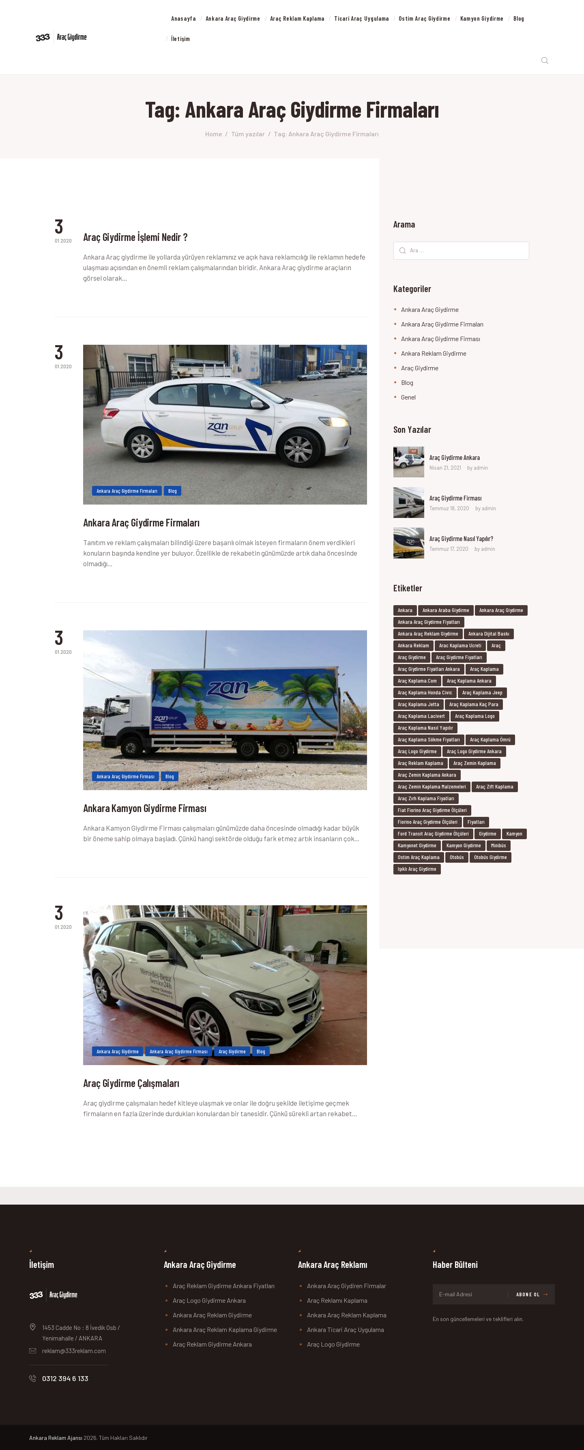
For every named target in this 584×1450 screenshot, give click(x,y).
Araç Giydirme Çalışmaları (145, 1099)
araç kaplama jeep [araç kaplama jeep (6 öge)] (482, 694)
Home (213, 136)
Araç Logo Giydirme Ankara (209, 1300)
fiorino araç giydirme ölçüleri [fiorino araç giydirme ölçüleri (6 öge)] (427, 823)
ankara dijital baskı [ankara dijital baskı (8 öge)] (488, 635)
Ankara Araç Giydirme (118, 1065)
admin (481, 470)
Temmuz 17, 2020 (448, 551)
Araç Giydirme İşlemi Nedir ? (152, 241)
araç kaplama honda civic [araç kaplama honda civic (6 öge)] (425, 694)
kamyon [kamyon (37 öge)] (514, 835)
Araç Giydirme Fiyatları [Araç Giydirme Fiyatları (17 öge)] (459, 658)
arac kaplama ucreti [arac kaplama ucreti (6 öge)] (460, 647)
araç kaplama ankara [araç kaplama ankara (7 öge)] (469, 682)
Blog (172, 497)
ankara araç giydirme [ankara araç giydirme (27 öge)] (501, 611)
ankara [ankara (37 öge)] (405, 611)
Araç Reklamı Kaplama (337, 1300)
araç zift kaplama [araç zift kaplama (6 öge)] (494, 788)
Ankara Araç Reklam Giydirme (212, 1315)
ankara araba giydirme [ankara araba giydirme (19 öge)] (446, 611)
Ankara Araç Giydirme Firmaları (127, 497)
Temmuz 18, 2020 (449, 510)
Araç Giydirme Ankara (458, 459)
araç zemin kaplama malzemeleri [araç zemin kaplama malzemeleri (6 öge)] (432, 788)
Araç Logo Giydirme (333, 1344)
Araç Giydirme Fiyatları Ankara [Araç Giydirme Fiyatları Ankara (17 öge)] (429, 670)
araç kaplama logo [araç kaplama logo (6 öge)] (475, 717)
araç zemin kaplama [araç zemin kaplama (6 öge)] (474, 764)
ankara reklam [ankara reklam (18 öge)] (413, 647)
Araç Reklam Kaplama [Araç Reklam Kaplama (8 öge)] (420, 764)
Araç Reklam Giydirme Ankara (212, 1344)
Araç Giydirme (232, 1065)
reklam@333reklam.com (74, 1350)
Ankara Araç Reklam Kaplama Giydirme (225, 1329)
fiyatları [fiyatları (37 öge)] (476, 823)
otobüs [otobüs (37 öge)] (457, 858)
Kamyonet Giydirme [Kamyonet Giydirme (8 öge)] (417, 847)
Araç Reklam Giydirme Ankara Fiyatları (224, 1285)
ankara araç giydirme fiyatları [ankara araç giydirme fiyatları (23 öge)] (429, 623)
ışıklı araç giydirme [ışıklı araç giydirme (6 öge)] (417, 870)
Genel (408, 399)
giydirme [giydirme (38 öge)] (487, 835)
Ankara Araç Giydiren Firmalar (346, 1285)
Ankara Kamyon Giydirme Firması (164, 820)
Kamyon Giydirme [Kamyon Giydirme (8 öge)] (464, 847)
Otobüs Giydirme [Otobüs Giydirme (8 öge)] (490, 858)
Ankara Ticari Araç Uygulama (345, 1329)
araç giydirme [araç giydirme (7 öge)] (412, 658)
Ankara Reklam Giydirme (433, 355)
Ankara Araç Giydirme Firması (126, 786)
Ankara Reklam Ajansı (55, 1437)
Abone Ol (528, 1294)
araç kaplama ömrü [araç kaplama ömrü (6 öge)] (490, 741)
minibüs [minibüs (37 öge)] (498, 847)
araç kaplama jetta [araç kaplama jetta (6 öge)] (418, 705)
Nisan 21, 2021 (445, 470)
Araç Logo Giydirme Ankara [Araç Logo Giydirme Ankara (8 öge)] (474, 753)
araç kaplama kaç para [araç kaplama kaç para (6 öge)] (473, 705)
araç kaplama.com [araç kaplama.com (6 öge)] (417, 682)
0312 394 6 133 (65, 1378)
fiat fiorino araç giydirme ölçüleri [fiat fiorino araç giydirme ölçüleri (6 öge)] (432, 811)
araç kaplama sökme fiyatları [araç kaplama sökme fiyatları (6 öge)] (429, 741)
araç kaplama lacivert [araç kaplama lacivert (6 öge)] (421, 717)
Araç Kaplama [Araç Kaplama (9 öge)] (484, 670)
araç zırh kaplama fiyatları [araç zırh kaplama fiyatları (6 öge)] (426, 800)
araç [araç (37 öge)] (496, 647)
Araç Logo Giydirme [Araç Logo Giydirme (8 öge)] (417, 753)
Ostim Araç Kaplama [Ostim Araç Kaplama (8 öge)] (419, 858)
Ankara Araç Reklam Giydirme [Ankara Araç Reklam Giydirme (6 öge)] (428, 635)
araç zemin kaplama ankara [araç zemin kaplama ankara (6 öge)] (427, 776)
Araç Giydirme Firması (458, 500)
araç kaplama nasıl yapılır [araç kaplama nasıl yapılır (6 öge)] (425, 729)
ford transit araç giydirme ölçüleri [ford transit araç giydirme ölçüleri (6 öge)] (433, 835)
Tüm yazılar (248, 136)
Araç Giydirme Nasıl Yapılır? (465, 540)
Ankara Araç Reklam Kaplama (346, 1315)
